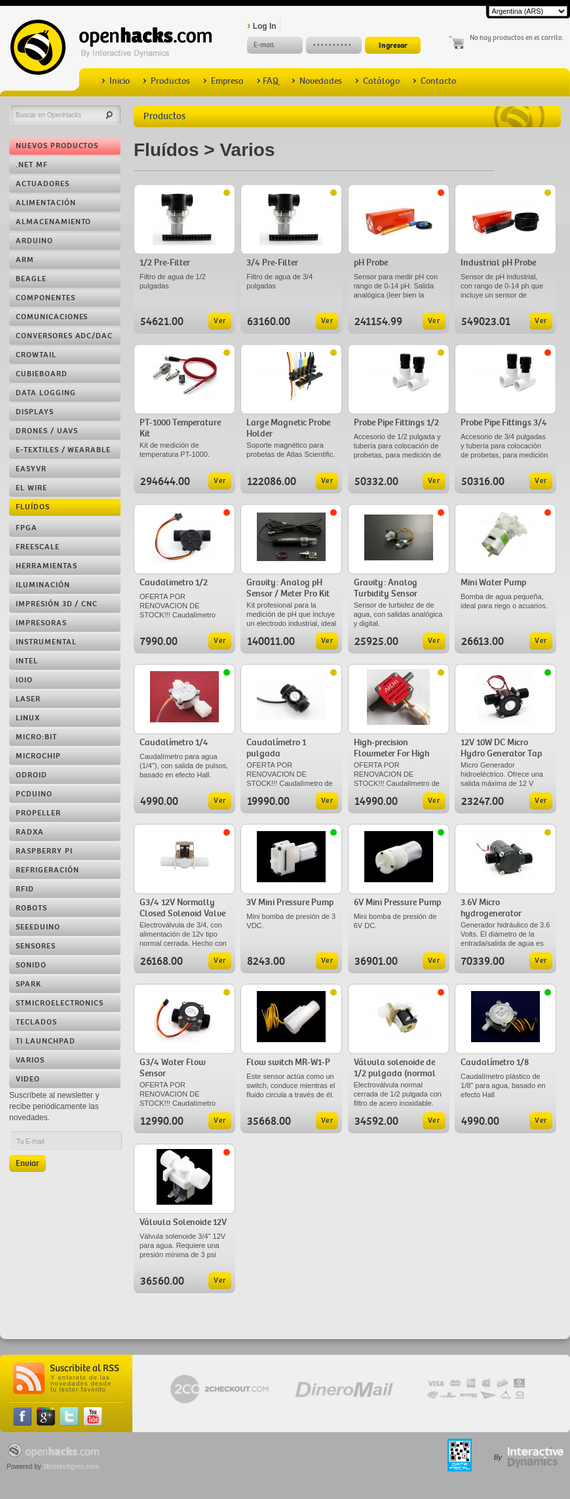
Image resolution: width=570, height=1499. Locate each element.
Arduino (34, 241)
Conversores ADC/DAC (64, 336)
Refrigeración (47, 870)
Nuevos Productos (57, 146)
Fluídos (33, 507)
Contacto (434, 81)
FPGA (26, 528)
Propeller (38, 813)
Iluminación (43, 585)
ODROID (31, 775)
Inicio (116, 81)
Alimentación (46, 203)
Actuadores (42, 184)
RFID (25, 889)
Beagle (31, 279)
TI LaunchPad (45, 1041)
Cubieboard (41, 374)
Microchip (38, 756)
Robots (31, 908)
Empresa (223, 81)
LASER (28, 699)
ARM (25, 260)
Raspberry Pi (44, 851)
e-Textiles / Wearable (63, 450)
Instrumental (46, 642)
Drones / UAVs (46, 431)
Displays (35, 412)
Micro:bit (36, 737)
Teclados (36, 1022)
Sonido (31, 965)
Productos (166, 81)
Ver (220, 321)
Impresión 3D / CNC (57, 604)
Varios (30, 1060)
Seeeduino (38, 927)
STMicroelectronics (60, 1003)
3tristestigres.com (71, 1466)
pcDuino (34, 794)
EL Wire (31, 488)
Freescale (38, 547)
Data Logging (46, 393)
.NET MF (32, 165)
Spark (28, 984)
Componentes (45, 298)
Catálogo (377, 81)
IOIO (24, 680)
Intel (27, 661)
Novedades (317, 81)
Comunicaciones (52, 317)
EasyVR (31, 469)
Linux (28, 718)
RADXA (30, 832)
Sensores (36, 946)
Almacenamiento (53, 222)
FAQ (267, 81)
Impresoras (41, 623)
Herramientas (46, 566)
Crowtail (36, 355)
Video (28, 1079)
